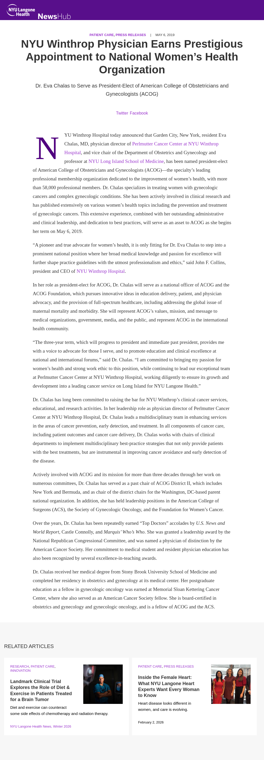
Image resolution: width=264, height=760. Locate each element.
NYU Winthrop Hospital (101, 271)
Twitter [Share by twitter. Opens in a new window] (122, 113)
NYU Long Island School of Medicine (126, 161)
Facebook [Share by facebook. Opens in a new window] (139, 113)
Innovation (20, 670)
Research (19, 666)
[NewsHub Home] (54, 16)
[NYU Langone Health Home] (21, 11)
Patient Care (101, 35)
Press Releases (131, 35)
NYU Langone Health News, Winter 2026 (40, 726)
